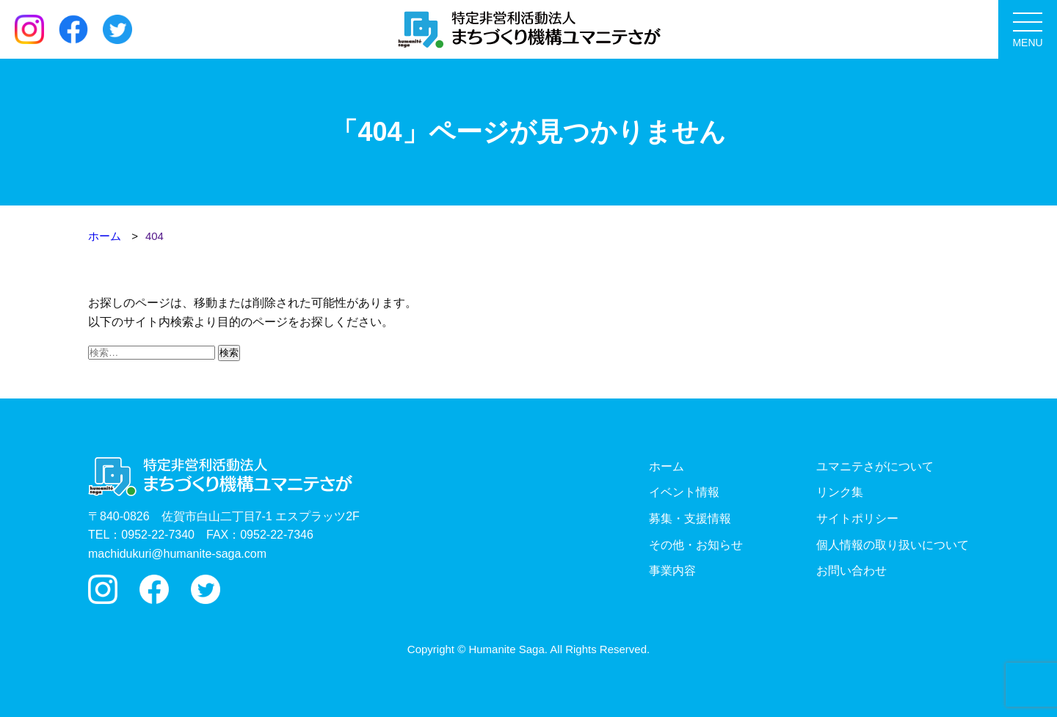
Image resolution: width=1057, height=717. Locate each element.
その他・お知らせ (696, 545)
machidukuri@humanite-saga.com (177, 553)
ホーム (666, 466)
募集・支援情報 (690, 518)
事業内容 (672, 570)
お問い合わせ (851, 570)
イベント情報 (684, 492)
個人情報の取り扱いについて (892, 545)
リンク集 (839, 492)
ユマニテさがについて (875, 466)
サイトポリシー (857, 518)
